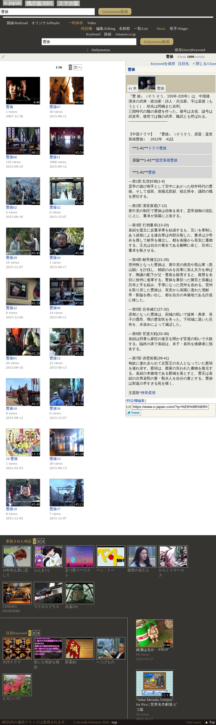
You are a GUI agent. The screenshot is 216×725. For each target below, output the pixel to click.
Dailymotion (100, 50)
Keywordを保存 (163, 63)
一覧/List (141, 28)
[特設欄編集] (135, 400)
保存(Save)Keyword (190, 50)
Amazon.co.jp (125, 34)
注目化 (183, 63)
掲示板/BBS (39, 3)
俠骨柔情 (148, 393)
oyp (114, 722)
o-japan (12, 3)
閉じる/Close (206, 63)
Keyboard (93, 34)
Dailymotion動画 (115, 12)
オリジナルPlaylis (46, 23)
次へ (77, 67)
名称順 (124, 28)
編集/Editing (105, 28)
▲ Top (210, 722)
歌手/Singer (179, 28)
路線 (107, 34)
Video (91, 23)
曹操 (131, 69)
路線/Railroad (17, 23)
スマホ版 (68, 3)
